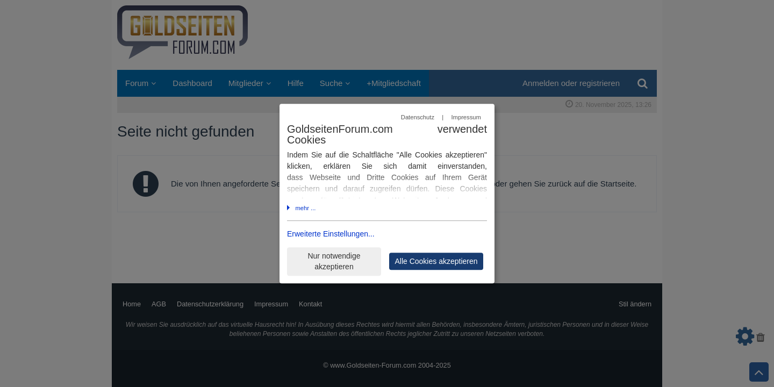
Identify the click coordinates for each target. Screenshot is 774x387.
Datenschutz (417, 117)
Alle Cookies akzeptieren (436, 261)
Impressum (466, 117)
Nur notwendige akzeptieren (333, 261)
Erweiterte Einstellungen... (331, 234)
